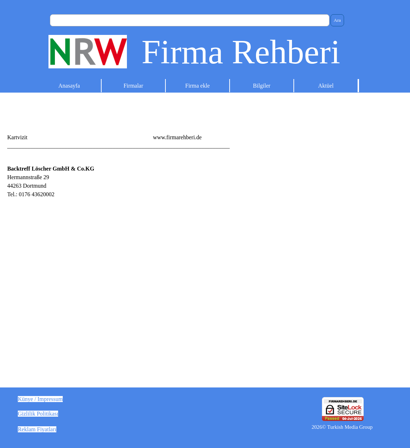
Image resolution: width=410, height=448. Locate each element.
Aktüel (326, 86)
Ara (337, 20)
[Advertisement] (307, 214)
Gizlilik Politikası (38, 414)
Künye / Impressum (40, 399)
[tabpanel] (205, 137)
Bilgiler (262, 86)
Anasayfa (69, 86)
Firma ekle (197, 86)
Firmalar (133, 86)
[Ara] (189, 20)
